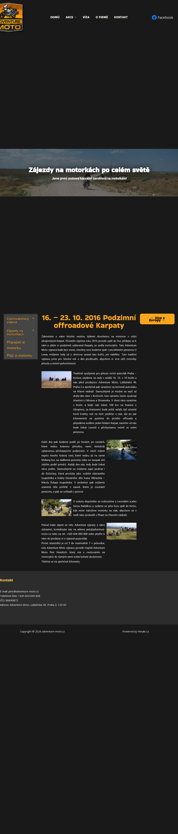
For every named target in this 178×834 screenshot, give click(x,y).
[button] (20, 320)
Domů (55, 17)
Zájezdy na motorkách (15, 332)
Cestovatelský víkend (18, 320)
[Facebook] (162, 17)
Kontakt (121, 17)
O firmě (102, 17)
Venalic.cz (143, 631)
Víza (86, 17)
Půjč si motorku (19, 355)
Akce (69, 17)
